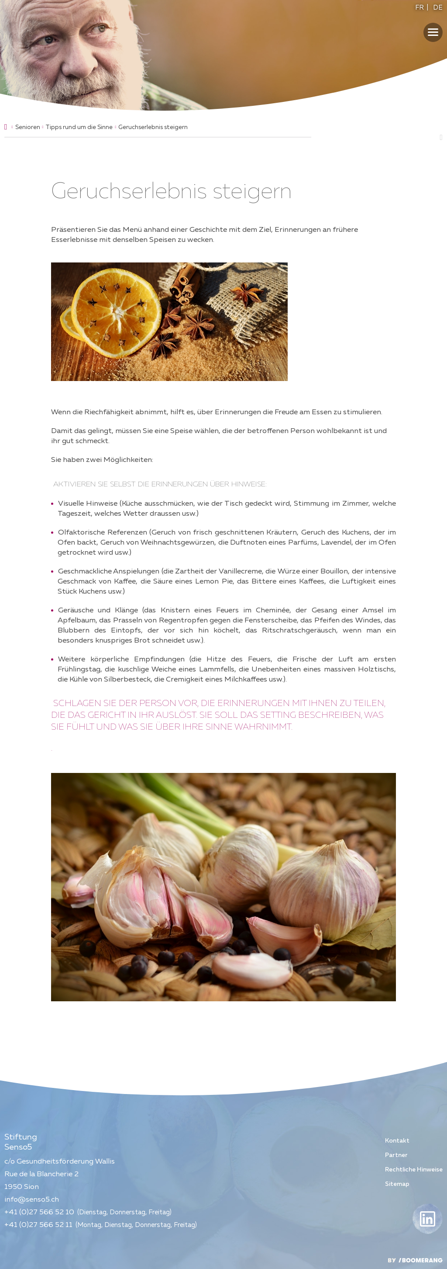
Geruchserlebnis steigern (153, 127)
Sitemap (397, 1184)
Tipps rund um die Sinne (79, 127)
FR (419, 7)
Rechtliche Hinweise (414, 1170)
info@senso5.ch (31, 1199)
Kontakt (397, 1141)
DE (438, 7)
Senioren (27, 127)
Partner (396, 1155)
